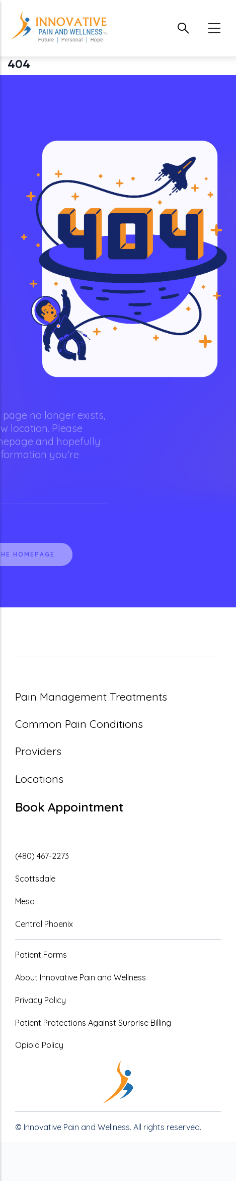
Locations (39, 778)
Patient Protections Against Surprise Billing (93, 1023)
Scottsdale (35, 879)
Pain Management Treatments (91, 696)
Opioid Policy (39, 1045)
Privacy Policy (40, 1000)
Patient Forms (41, 955)
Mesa (25, 901)
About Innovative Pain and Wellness (80, 977)
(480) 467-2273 (42, 856)
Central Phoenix (44, 924)
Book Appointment (69, 807)
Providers (38, 751)
